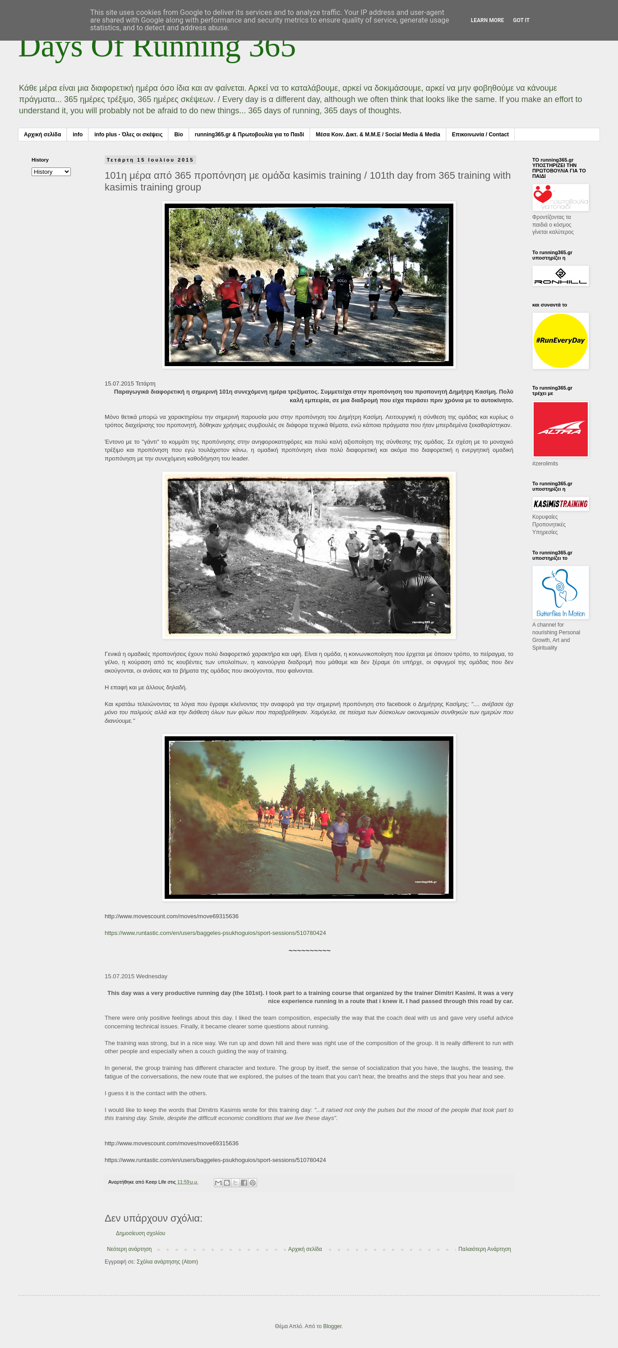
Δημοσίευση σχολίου (140, 1233)
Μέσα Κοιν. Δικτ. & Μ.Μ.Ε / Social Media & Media (378, 134)
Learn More (487, 20)
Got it (521, 20)
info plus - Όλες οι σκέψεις (128, 134)
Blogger (332, 1326)
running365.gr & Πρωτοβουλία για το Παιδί (249, 134)
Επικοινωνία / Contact (480, 134)
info (78, 134)
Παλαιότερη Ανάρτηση (484, 1249)
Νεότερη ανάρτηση (129, 1249)
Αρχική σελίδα (42, 134)
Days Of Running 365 (157, 45)
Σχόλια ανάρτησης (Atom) (167, 1262)
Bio (178, 134)
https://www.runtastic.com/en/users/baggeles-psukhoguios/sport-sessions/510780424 (215, 933)
